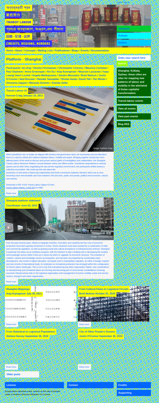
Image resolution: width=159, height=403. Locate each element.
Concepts (30, 50)
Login (119, 2)
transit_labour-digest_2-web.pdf (20, 188)
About (18, 50)
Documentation (100, 50)
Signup (126, 2)
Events (85, 50)
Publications (62, 50)
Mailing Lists (45, 50)
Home (9, 50)
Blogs (75, 50)
